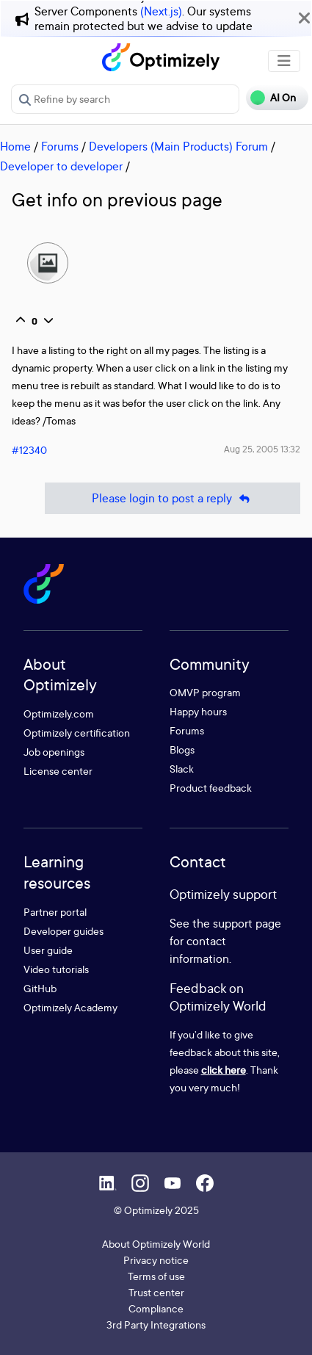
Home (15, 146)
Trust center (156, 1292)
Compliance (156, 1308)
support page (247, 923)
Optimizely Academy (70, 1007)
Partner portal (55, 912)
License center (57, 771)
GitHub (40, 988)
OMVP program (205, 692)
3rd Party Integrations (156, 1324)
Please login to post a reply (172, 498)
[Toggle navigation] (284, 61)
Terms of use (156, 1276)
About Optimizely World (156, 1244)
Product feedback (211, 788)
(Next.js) (161, 11)
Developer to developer (61, 166)
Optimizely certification (76, 733)
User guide (48, 950)
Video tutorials (56, 969)
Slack (182, 769)
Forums (60, 146)
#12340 (29, 450)
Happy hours (198, 711)
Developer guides (63, 931)
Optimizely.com (58, 713)
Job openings (53, 752)
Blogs (182, 749)
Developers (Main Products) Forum (178, 146)
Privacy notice (156, 1260)
